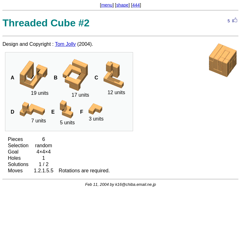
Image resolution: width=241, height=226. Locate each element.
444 (136, 5)
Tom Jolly (65, 44)
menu (106, 5)
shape (122, 5)
